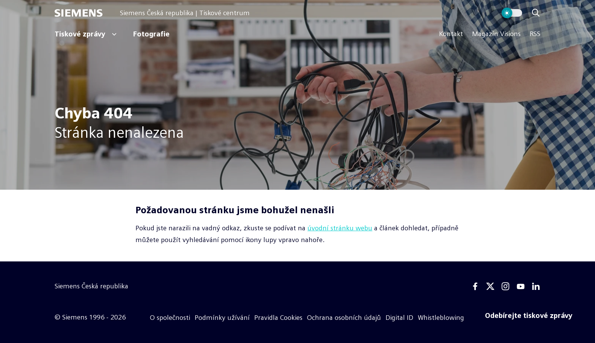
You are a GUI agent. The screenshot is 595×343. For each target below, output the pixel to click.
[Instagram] (505, 286)
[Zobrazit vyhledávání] (535, 12)
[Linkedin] (535, 286)
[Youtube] (520, 286)
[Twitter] (490, 286)
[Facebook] (475, 286)
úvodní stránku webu (339, 228)
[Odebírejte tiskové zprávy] (528, 315)
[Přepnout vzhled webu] (512, 13)
